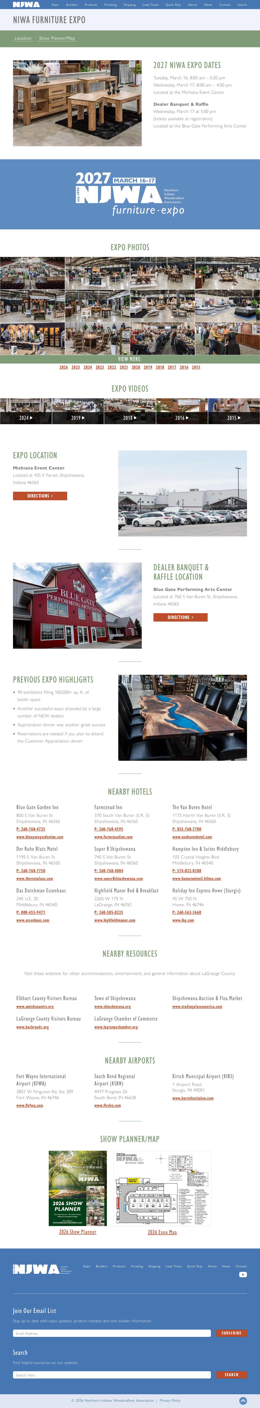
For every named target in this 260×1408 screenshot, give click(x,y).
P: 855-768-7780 (186, 829)
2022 (112, 367)
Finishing (111, 4)
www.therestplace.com (34, 878)
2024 (88, 367)
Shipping (129, 4)
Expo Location (35, 455)
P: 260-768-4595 (108, 829)
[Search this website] (112, 1374)
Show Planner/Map (57, 38)
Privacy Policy (170, 1400)
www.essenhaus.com (32, 920)
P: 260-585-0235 (108, 912)
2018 (160, 367)
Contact (225, 4)
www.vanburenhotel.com (192, 837)
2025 (76, 367)
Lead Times (150, 4)
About (192, 4)
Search (242, 4)
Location (24, 38)
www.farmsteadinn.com (113, 837)
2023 (100, 367)
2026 (64, 367)
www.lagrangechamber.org (116, 1027)
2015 (196, 367)
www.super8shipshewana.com (118, 878)
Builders (72, 4)
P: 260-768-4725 (30, 829)
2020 (136, 367)
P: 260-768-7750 (30, 870)
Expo (55, 4)
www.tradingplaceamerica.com (197, 1006)
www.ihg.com (183, 920)
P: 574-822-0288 (186, 870)
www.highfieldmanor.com (114, 920)
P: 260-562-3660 (186, 912)
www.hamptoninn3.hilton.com (196, 878)
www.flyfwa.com (29, 1105)
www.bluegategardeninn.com (39, 837)
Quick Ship (173, 4)
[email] (112, 1333)
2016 (184, 367)
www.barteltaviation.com (192, 1098)
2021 (124, 367)
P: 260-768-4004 (108, 870)
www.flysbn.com (107, 1105)
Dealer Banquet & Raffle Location (181, 571)
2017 (172, 367)
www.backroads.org (32, 1027)
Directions (40, 495)
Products (91, 4)
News (208, 4)
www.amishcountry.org (35, 1006)
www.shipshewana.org (112, 1006)
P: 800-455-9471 (30, 912)
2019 (148, 367)
